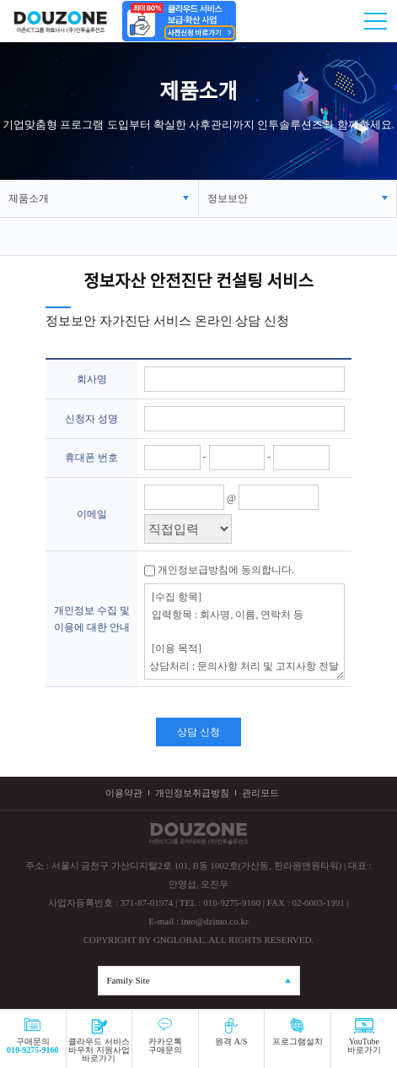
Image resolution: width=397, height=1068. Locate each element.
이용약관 (123, 793)
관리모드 (260, 793)
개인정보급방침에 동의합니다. (224, 570)
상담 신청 (198, 732)
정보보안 (227, 198)
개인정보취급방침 (192, 793)
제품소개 (28, 198)
